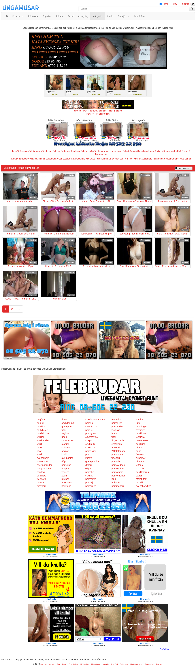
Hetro (165, 4)
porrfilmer (141, 433)
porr (87, 454)
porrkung (140, 444)
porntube (116, 461)
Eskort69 (26, 158)
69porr (64, 461)
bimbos (65, 479)
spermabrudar (44, 465)
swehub (140, 419)
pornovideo (117, 468)
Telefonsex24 (87, 151)
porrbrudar (117, 426)
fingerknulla (117, 440)
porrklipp (41, 475)
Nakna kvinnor (38, 158)
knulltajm (66, 486)
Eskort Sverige (130, 151)
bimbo (139, 447)
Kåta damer (185, 158)
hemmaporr (117, 486)
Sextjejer (159, 151)
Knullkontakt (77, 158)
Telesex (56, 151)
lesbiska (140, 437)
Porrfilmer (128, 158)
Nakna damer (159, 158)
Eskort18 (185, 151)
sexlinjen (140, 430)
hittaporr (140, 461)
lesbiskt (115, 430)
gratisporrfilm (92, 461)
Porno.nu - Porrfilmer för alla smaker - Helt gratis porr (98, 110)
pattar (139, 475)
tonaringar (141, 426)
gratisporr (66, 426)
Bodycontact (101, 154)
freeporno (66, 482)
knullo (40, 454)
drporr (88, 465)
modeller (116, 419)
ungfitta (41, 419)
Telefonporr (99, 151)
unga (64, 437)
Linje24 (15, 151)
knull (39, 444)
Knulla (137, 158)
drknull (40, 423)
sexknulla (90, 444)
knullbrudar (43, 440)
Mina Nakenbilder (114, 151)
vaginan (65, 433)
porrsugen (90, 451)
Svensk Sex (117, 158)
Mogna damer (172, 158)
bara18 (139, 482)
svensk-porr (67, 440)
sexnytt (65, 451)
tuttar (138, 423)
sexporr (89, 440)
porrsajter (90, 479)
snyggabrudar (44, 468)
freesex (140, 454)
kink (113, 479)
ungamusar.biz (47, 664)
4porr (64, 419)
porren (40, 482)
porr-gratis (91, 433)
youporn (65, 468)
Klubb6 (177, 151)
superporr (141, 458)
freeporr (115, 458)
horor (114, 433)
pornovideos (118, 465)
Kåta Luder (16, 158)
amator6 (116, 447)
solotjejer (66, 447)
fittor (63, 430)
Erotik (86, 158)
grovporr (41, 486)
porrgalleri (116, 423)
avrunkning (67, 458)
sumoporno (43, 461)
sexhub (140, 468)
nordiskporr (43, 433)
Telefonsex (47, 151)
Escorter (66, 158)
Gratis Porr (94, 158)
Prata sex (65, 151)
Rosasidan (168, 151)
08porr (88, 468)
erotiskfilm (117, 444)
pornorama (117, 472)
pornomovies (118, 475)
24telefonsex (118, 451)
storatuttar (141, 479)
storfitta (65, 444)
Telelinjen (24, 151)
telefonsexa (142, 440)
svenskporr (43, 458)
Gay (175, 4)
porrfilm (89, 423)
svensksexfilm (143, 486)
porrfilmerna (142, 472)
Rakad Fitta (105, 158)
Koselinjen (76, 151)
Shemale (186, 4)
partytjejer (42, 430)
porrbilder (90, 486)
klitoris (139, 465)
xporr (64, 475)
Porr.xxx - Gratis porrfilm (98, 114)
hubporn (116, 482)
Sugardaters (146, 158)
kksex (88, 458)
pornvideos (117, 454)
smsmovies (91, 437)
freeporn (41, 479)
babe (138, 451)
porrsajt (89, 482)
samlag (41, 472)
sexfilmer (90, 447)
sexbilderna (67, 423)
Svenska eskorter (145, 151)
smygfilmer (91, 426)
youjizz (65, 472)
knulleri (41, 437)
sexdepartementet (95, 419)
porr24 (88, 430)
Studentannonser (54, 158)
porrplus (89, 472)
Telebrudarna (35, 151)
